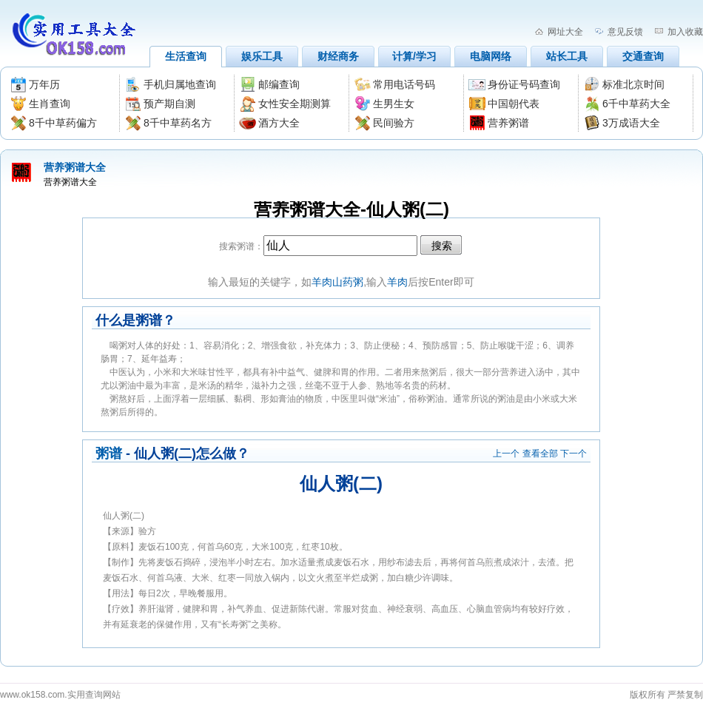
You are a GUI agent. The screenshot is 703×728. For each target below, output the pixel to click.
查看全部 (540, 453)
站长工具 (567, 56)
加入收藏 (685, 32)
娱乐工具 (262, 56)
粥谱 (108, 453)
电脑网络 (490, 56)
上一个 (506, 453)
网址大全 (565, 32)
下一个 (573, 453)
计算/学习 (414, 56)
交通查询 (643, 56)
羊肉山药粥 (337, 282)
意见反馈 (625, 32)
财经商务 (338, 56)
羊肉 (397, 282)
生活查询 (185, 56)
